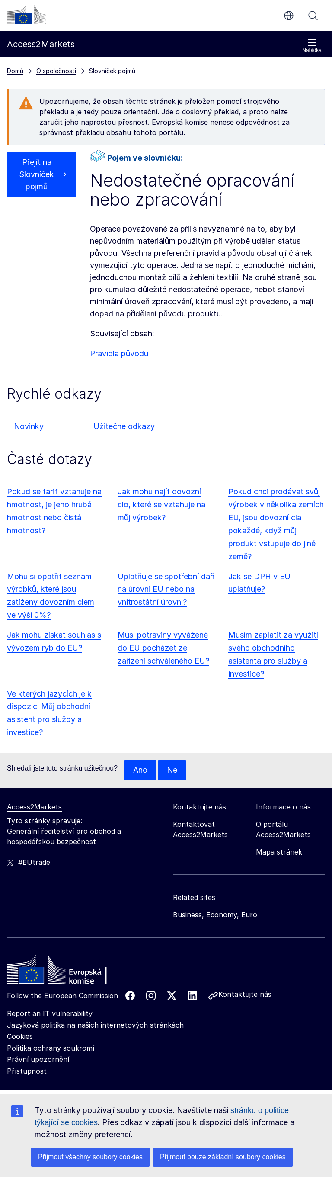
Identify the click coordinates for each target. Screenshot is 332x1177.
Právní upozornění (38, 1059)
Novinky (29, 426)
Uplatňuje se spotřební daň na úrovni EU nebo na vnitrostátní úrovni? (166, 589)
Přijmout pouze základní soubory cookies (223, 1157)
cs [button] (289, 15)
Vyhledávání (313, 15)
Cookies (20, 1036)
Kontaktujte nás (244, 994)
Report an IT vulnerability (50, 1013)
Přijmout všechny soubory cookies (90, 1157)
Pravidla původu (119, 353)
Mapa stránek (279, 852)
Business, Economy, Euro (215, 914)
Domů (15, 70)
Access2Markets (34, 807)
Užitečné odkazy (124, 426)
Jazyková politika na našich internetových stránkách (95, 1025)
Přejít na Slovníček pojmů (36, 174)
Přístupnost (27, 1071)
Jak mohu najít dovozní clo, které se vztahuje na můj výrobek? (161, 504)
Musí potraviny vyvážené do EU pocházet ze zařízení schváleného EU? (163, 647)
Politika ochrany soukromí (50, 1048)
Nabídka (312, 45)
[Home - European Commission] (69, 972)
